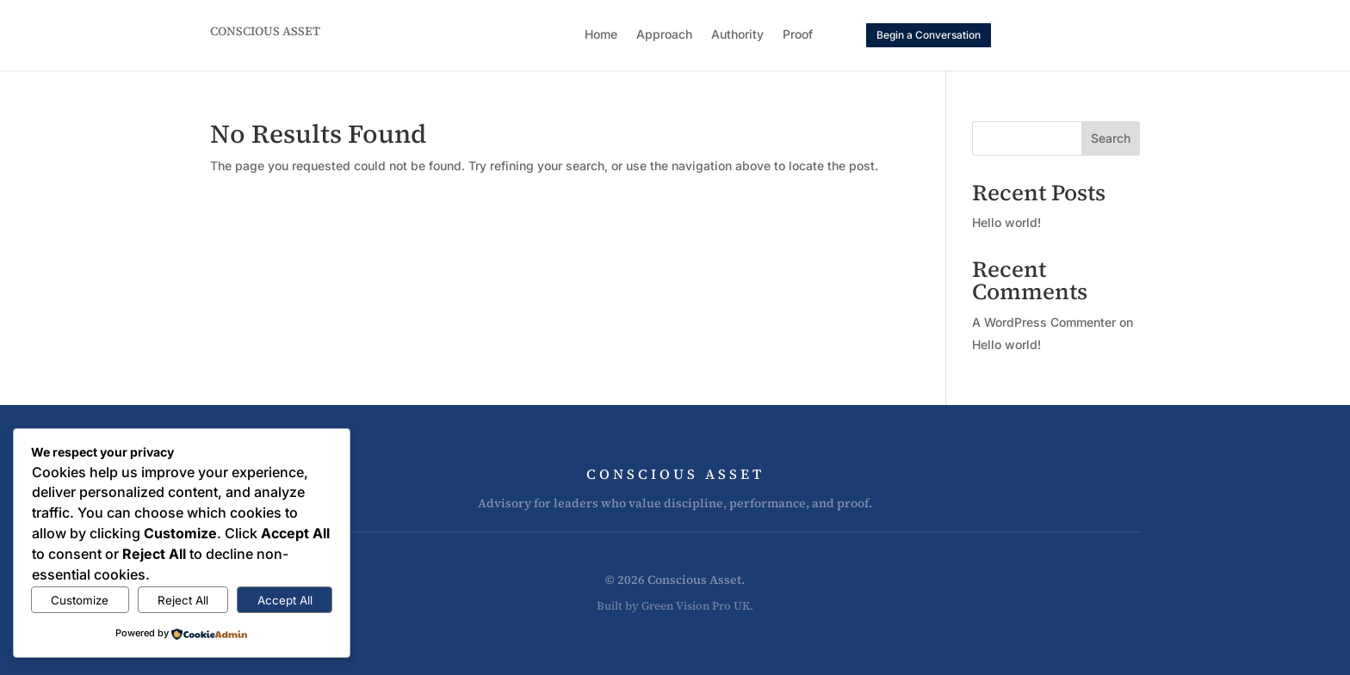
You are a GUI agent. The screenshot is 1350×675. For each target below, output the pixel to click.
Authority (737, 34)
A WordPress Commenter (1044, 322)
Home (601, 34)
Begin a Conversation (928, 34)
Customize (79, 600)
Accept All (285, 600)
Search (1110, 138)
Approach (664, 34)
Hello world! (1006, 222)
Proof (798, 34)
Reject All (183, 600)
